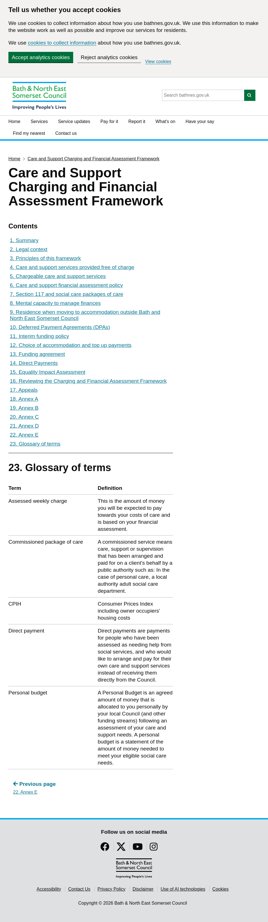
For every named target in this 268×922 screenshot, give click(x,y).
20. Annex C (24, 417)
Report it (136, 121)
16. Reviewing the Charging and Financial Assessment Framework (88, 381)
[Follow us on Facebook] (104, 848)
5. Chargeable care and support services (58, 276)
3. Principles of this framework (45, 258)
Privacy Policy (112, 889)
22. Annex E (24, 435)
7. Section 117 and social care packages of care (66, 294)
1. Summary (24, 240)
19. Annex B (24, 408)
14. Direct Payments (34, 363)
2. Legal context (28, 249)
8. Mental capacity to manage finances (55, 303)
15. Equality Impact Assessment (47, 372)
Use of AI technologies (183, 889)
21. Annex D (24, 426)
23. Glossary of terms (35, 444)
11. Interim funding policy (39, 336)
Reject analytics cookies (109, 57)
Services (39, 121)
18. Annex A (24, 399)
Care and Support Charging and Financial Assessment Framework (93, 158)
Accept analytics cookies (41, 57)
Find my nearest (29, 133)
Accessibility (49, 889)
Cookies (220, 889)
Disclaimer (143, 889)
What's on (165, 121)
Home (14, 121)
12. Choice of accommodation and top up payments (70, 345)
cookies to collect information (62, 43)
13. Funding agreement (37, 354)
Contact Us (79, 889)
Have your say (200, 121)
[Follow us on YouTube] (138, 848)
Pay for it (109, 121)
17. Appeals (24, 390)
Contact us (66, 133)
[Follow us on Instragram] (154, 848)
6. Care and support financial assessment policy (66, 285)
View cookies (158, 61)
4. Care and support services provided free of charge (72, 267)
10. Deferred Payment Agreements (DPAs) (60, 327)
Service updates (74, 121)
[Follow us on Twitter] (121, 848)
